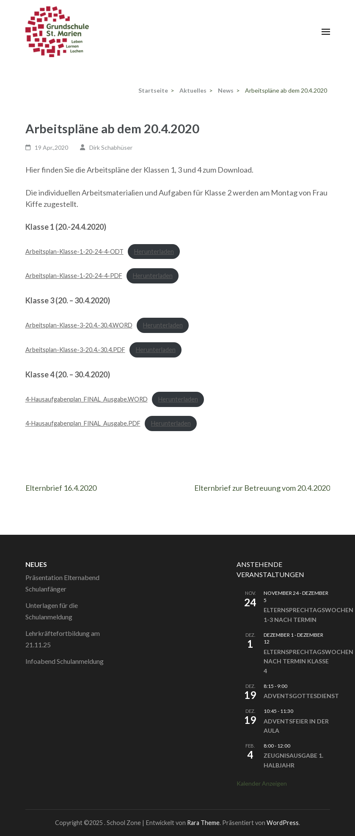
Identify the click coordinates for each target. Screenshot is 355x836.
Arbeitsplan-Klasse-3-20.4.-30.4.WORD (78, 325)
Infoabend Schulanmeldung (64, 661)
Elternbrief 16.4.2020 (60, 487)
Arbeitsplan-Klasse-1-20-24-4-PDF (73, 275)
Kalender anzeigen (262, 783)
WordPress (283, 822)
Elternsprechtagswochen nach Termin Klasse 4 (308, 661)
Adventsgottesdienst (301, 695)
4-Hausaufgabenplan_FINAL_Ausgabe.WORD (86, 399)
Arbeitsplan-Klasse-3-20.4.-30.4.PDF (75, 349)
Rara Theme (203, 822)
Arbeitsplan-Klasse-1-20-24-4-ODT (74, 251)
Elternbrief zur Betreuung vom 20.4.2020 (262, 487)
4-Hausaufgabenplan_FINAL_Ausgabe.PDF (82, 423)
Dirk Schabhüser (110, 147)
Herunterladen (154, 251)
